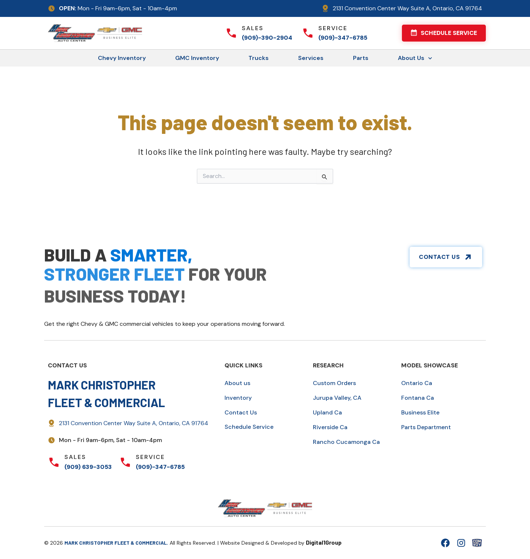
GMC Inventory (197, 58)
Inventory (238, 398)
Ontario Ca (416, 383)
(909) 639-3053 (88, 467)
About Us (415, 58)
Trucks (258, 58)
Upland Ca (327, 412)
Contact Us (241, 412)
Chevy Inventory (122, 58)
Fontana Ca (417, 398)
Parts (360, 58)
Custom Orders (334, 383)
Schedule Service (249, 427)
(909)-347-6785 (342, 38)
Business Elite (420, 412)
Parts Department (426, 427)
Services (311, 58)
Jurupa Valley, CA (337, 398)
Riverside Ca (330, 427)
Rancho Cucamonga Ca (346, 442)
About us (237, 383)
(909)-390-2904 (267, 38)
